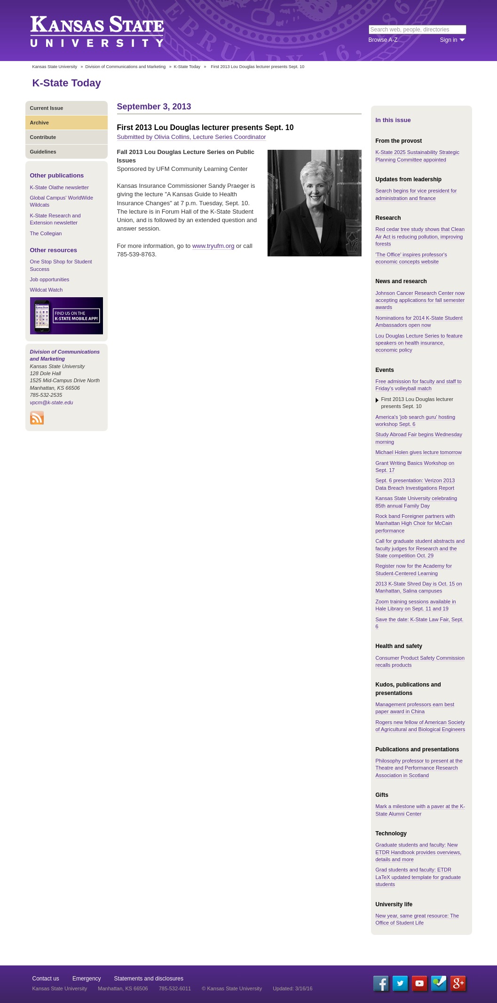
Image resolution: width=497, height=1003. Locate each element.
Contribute (43, 137)
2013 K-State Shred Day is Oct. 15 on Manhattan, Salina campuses (419, 587)
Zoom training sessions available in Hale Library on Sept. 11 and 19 (416, 605)
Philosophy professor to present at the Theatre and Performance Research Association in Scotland (419, 768)
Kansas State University (109, 30)
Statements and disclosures (148, 978)
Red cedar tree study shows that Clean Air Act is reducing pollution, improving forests (420, 236)
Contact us (45, 978)
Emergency (86, 978)
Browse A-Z (383, 40)
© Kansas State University (232, 988)
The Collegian (46, 233)
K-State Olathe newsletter (59, 187)
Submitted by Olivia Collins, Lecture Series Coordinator (191, 136)
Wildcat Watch (46, 290)
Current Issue (46, 108)
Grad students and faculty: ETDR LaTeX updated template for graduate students (418, 877)
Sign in (449, 40)
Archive (39, 122)
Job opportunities (50, 279)
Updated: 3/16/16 (292, 988)
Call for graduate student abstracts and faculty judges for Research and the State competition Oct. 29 (420, 548)
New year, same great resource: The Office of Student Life (417, 919)
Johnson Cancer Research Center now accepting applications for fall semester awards (420, 300)
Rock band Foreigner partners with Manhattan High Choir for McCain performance (415, 523)
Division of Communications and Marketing (126, 66)
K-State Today (187, 66)
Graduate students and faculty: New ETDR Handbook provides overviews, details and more (419, 852)
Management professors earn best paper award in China (415, 708)
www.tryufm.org (213, 245)
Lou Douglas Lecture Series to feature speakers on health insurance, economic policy (419, 343)
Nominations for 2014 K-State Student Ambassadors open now (419, 321)
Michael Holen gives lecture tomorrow (419, 452)
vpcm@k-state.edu (51, 402)
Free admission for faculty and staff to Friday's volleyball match (419, 384)
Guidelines (43, 151)
